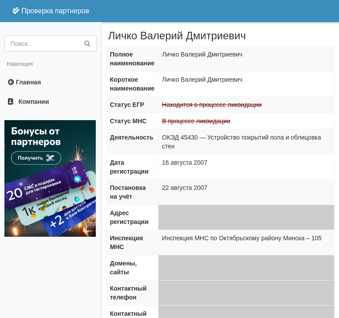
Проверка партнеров (50, 11)
